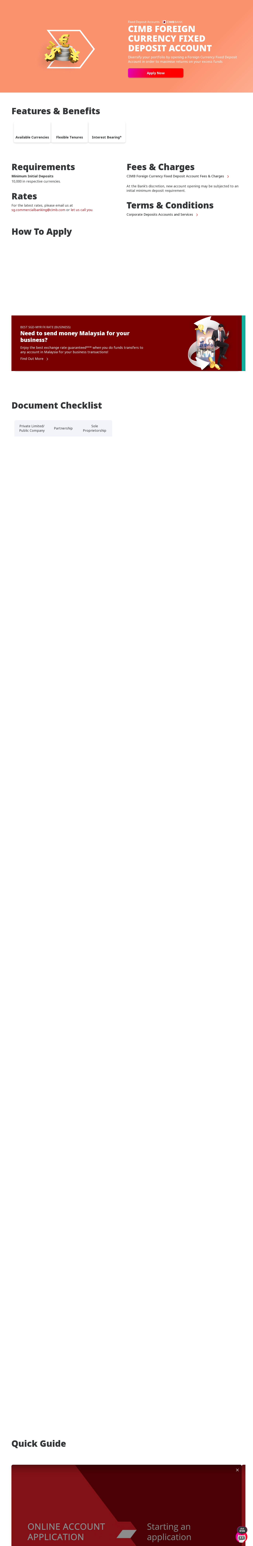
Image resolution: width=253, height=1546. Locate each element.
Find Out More (34, 359)
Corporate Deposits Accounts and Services (162, 215)
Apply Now (156, 73)
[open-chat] (241, 1533)
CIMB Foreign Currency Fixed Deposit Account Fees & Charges (178, 176)
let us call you (81, 210)
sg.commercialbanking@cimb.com (38, 210)
